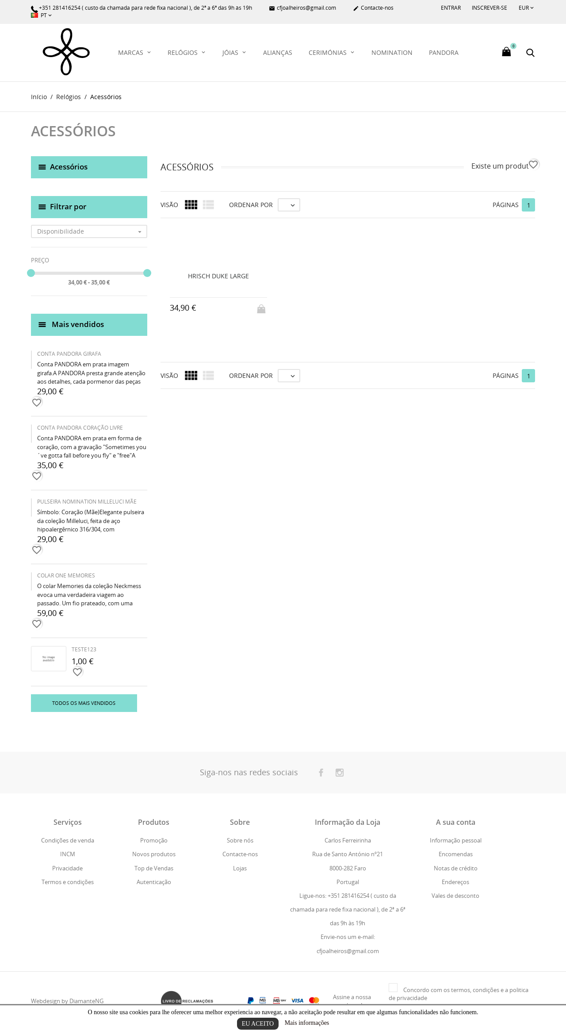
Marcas (131, 52)
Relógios (183, 52)
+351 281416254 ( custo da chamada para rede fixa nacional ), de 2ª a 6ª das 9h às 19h (141, 8)
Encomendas (456, 854)
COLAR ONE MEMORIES (66, 576)
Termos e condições (68, 882)
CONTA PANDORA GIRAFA (69, 354)
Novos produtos (154, 854)
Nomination (392, 52)
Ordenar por (251, 204)
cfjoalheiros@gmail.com (302, 8)
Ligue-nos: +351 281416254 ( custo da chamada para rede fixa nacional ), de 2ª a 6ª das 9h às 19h (347, 909)
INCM (67, 854)
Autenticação (154, 882)
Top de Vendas (153, 868)
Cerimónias (328, 52)
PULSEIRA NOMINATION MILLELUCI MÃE (87, 502)
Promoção (154, 841)
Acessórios (69, 167)
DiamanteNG (86, 1001)
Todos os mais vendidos (83, 703)
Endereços (455, 882)
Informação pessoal (456, 841)
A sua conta (455, 822)
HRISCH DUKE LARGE (218, 276)
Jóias (231, 52)
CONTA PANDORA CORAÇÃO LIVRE (80, 428)
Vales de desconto (455, 896)
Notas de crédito (456, 868)
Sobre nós (240, 841)
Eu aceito (258, 1023)
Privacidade (67, 868)
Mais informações (307, 1022)
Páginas (506, 204)
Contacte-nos (373, 8)
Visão (169, 204)
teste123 (84, 650)
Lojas (240, 868)
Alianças (277, 52)
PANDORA (444, 52)
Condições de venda (67, 841)
